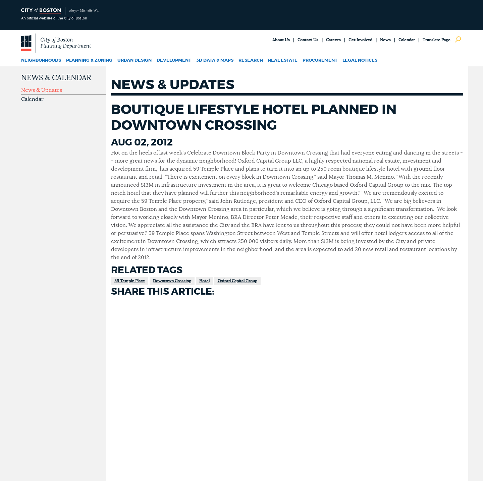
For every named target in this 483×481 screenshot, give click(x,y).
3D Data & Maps (214, 60)
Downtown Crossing (172, 281)
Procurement (320, 60)
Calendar (406, 40)
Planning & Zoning (89, 60)
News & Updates (41, 90)
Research (250, 60)
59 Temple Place (129, 281)
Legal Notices (359, 60)
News (385, 40)
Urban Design (134, 60)
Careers (333, 40)
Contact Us (308, 40)
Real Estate (283, 60)
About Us (281, 40)
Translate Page (436, 40)
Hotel (204, 281)
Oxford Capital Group (237, 281)
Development (174, 60)
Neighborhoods (41, 60)
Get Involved (360, 40)
